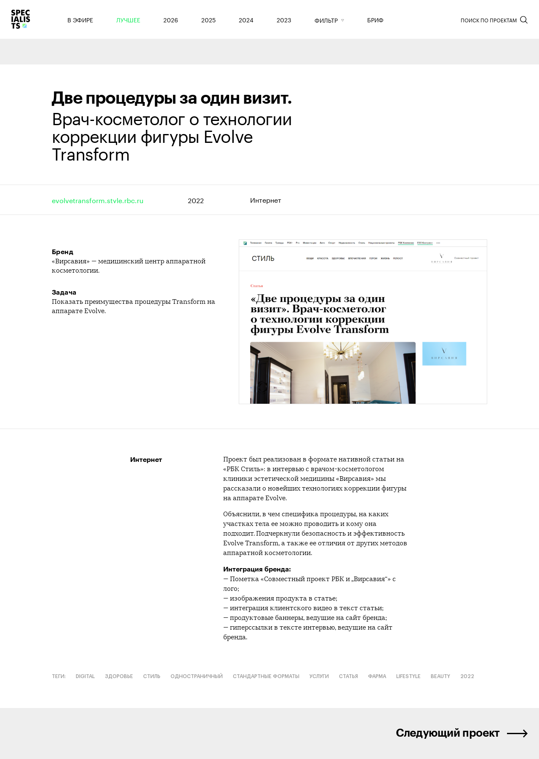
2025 (208, 19)
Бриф (375, 19)
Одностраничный (197, 676)
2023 (284, 19)
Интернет (265, 199)
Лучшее (128, 19)
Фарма (377, 676)
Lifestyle (408, 676)
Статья (348, 676)
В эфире (80, 19)
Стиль (151, 676)
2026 (170, 19)
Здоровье (119, 676)
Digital (85, 676)
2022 (196, 199)
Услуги (319, 676)
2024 (246, 19)
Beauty (440, 676)
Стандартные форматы (266, 676)
